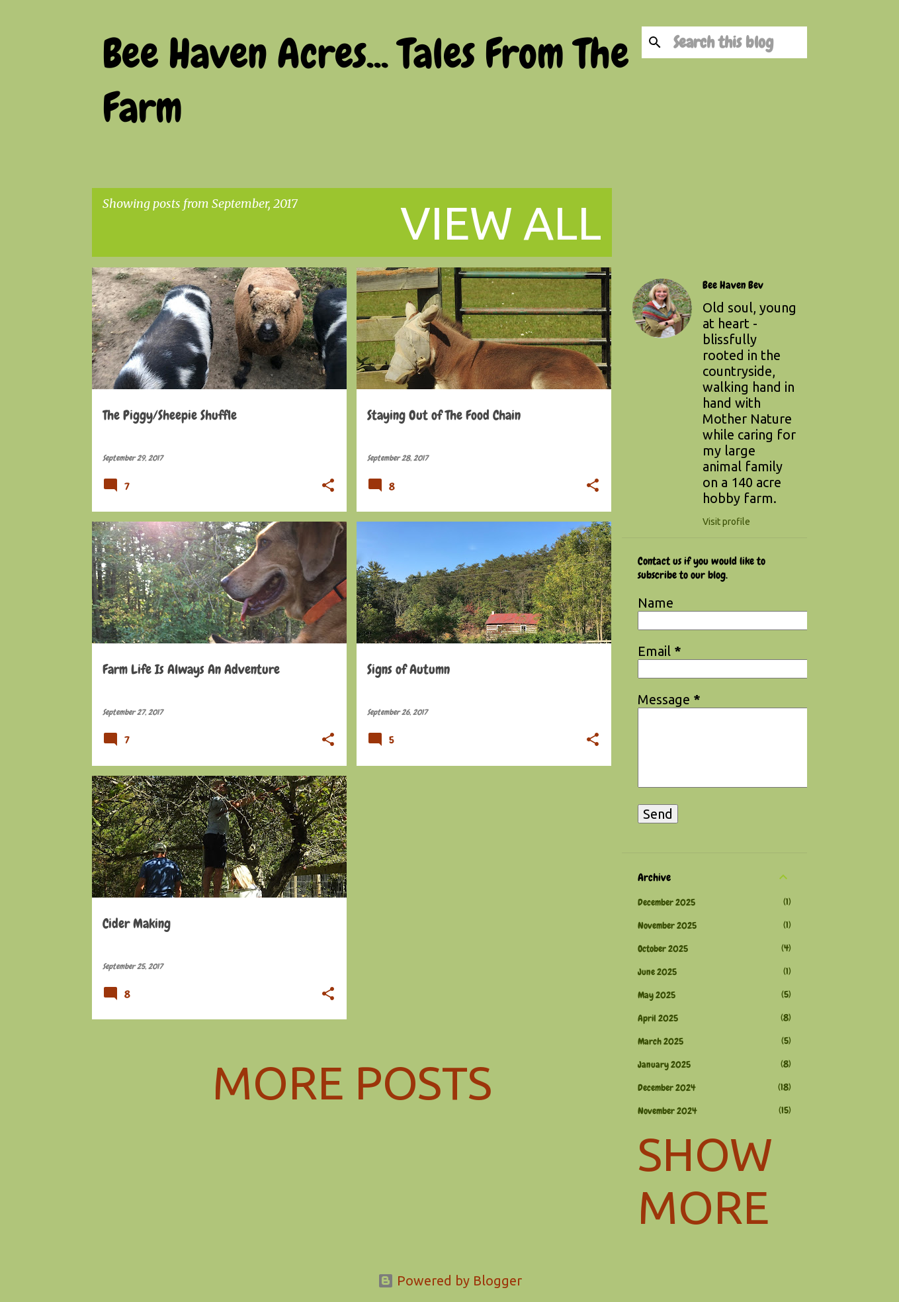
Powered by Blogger (450, 1280)
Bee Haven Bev (733, 285)
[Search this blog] (737, 42)
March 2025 (660, 1041)
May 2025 (656, 995)
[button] (328, 486)
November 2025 (667, 925)
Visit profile (726, 521)
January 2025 (664, 1064)
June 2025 (657, 972)
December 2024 (666, 1087)
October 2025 (663, 948)
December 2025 (666, 902)
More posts (352, 1082)
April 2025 (658, 1018)
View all (500, 222)
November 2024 (667, 1111)
